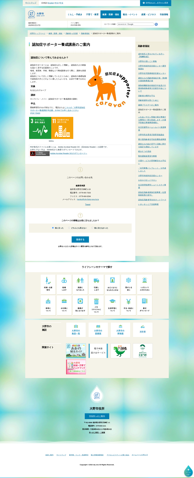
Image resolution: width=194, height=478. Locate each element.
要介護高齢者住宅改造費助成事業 (152, 139)
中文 (61, 3)
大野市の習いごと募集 (147, 61)
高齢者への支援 (72, 33)
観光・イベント (130, 14)
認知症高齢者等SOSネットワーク (152, 200)
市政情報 (164, 14)
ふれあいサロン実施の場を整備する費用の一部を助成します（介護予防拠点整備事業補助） (152, 120)
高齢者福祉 (85, 33)
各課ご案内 (49, 455)
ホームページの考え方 (140, 455)
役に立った (59, 228)
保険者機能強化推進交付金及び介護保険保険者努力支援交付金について (152, 88)
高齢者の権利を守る (146, 96)
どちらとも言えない (79, 228)
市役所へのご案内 (97, 416)
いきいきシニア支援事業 (148, 204)
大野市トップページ (37, 33)
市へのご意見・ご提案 (97, 432)
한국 (57, 3)
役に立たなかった (101, 228)
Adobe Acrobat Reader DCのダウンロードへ (58, 153)
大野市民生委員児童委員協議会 (151, 135)
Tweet (87, 204)
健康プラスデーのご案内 (148, 105)
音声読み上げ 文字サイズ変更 (157, 3)
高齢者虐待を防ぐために (148, 100)
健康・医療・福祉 (110, 14)
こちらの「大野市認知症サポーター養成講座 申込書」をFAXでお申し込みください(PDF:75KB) (57, 110)
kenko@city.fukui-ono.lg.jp (88, 199)
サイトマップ (30, 3)
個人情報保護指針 (97, 455)
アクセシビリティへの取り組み (118, 455)
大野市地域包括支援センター (150, 176)
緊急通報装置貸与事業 (147, 156)
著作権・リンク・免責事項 (78, 455)
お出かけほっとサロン (147, 180)
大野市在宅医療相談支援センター (152, 73)
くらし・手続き (75, 14)
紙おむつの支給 (144, 151)
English (51, 3)
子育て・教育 (92, 14)
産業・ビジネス (148, 14)
